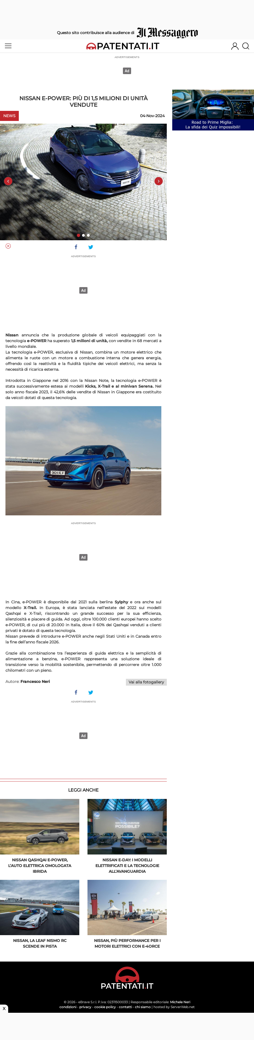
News (9, 115)
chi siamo (143, 1007)
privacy (85, 1007)
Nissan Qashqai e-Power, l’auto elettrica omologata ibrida (39, 865)
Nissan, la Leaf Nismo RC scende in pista (39, 943)
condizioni (67, 1007)
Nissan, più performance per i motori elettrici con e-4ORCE (127, 943)
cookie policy (105, 1007)
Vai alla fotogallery (146, 682)
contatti (125, 1007)
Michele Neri (180, 1002)
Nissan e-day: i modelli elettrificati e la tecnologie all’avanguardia (127, 865)
